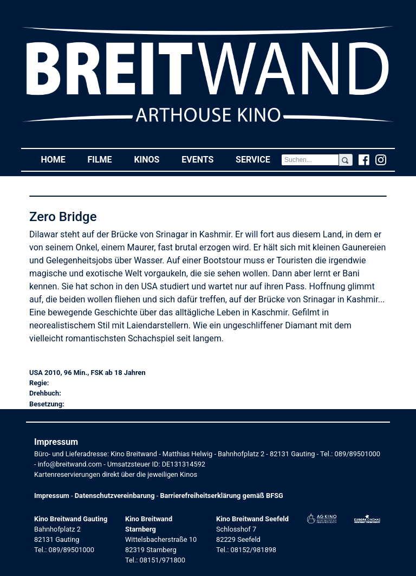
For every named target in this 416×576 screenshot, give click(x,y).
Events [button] (203, 159)
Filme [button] (105, 159)
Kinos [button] (152, 159)
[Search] (310, 160)
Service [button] (258, 159)
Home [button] (58, 159)
